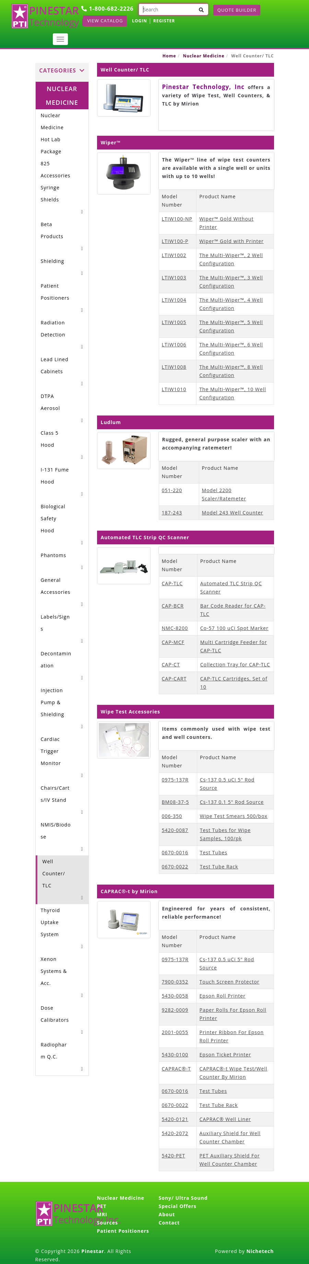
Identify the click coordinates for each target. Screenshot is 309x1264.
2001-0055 (175, 1032)
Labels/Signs (55, 622)
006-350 (172, 816)
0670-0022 (175, 866)
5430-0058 (175, 996)
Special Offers (178, 1206)
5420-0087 (175, 830)
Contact (169, 1222)
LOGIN (139, 21)
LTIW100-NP (177, 218)
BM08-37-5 (175, 802)
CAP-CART (174, 678)
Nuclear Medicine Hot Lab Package (52, 133)
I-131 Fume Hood (55, 475)
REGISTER (164, 21)
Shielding (52, 261)
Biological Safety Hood (53, 518)
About (167, 1214)
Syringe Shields (50, 193)
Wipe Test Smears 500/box (234, 816)
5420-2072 (175, 1133)
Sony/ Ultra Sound (183, 1198)
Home (169, 56)
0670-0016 (175, 852)
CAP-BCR (173, 605)
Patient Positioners (55, 291)
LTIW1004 (174, 300)
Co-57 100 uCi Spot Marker (234, 628)
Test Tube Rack (219, 866)
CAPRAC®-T (176, 1068)
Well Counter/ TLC (54, 873)
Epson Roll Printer (223, 996)
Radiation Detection (53, 328)
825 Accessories (56, 169)
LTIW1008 (174, 367)
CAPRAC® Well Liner (225, 1119)
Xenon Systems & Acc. (54, 971)
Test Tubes (213, 852)
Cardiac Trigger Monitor (51, 751)
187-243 (172, 512)
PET (102, 1206)
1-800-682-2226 (107, 8)
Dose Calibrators (55, 1014)
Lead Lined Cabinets (55, 365)
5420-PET (173, 1155)
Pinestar (92, 1251)
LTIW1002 (174, 255)
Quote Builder (236, 10)
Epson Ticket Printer (225, 1054)
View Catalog (105, 21)
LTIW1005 (174, 322)
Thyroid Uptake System (50, 922)
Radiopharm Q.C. (54, 1050)
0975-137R (175, 779)
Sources (107, 1222)
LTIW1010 (174, 389)
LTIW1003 (174, 277)
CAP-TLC (172, 583)
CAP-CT (171, 664)
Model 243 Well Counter (232, 512)
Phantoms (53, 555)
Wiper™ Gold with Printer (231, 241)
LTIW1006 (174, 344)
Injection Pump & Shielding (52, 702)
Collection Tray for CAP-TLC (235, 664)
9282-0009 (175, 1010)
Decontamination (56, 659)
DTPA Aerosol (50, 402)
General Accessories (56, 586)
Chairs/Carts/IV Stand (55, 794)
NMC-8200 (175, 628)
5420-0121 (175, 1119)
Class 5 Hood (50, 439)
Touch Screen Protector (230, 981)
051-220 (172, 490)
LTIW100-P (175, 241)
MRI (102, 1214)
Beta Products (52, 230)
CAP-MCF (173, 642)
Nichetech (260, 1251)
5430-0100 (175, 1054)
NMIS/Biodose (56, 830)
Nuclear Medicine (203, 56)
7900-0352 (175, 981)
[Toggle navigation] (60, 39)
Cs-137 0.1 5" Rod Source (232, 802)
